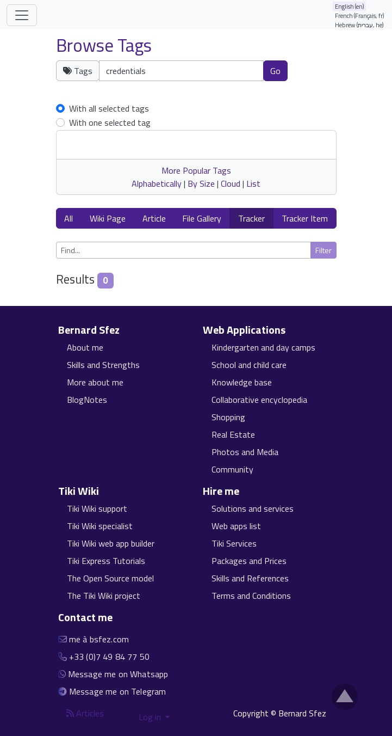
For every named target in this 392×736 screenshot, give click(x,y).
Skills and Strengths (103, 364)
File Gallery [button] (201, 218)
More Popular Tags (196, 170)
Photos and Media (244, 451)
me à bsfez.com (99, 639)
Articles (85, 713)
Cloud (230, 183)
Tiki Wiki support (97, 508)
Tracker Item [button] (305, 218)
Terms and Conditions (251, 595)
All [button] (68, 218)
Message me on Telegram (117, 691)
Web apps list (236, 525)
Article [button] (154, 218)
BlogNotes (87, 399)
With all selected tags (109, 108)
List (253, 183)
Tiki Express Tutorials (106, 560)
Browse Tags (104, 45)
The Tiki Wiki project (103, 595)
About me (85, 347)
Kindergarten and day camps (263, 347)
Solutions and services (252, 508)
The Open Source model (110, 578)
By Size (201, 183)
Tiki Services (234, 543)
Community (232, 469)
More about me (95, 382)
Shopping (228, 417)
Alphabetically (157, 183)
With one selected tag (110, 122)
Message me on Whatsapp (118, 673)
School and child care (249, 364)
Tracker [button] (251, 218)
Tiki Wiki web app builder (110, 543)
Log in (151, 716)
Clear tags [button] (318, 77)
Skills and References (250, 578)
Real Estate (233, 434)
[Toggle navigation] (22, 15)
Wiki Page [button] (108, 218)
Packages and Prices (249, 560)
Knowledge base (241, 382)
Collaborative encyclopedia (259, 399)
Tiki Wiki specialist (100, 525)
